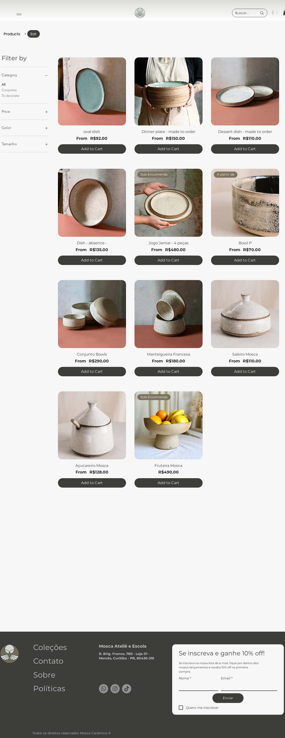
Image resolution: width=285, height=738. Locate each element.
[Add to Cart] (92, 149)
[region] (140, 12)
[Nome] (197, 686)
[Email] (247, 686)
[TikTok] (126, 688)
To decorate (10, 95)
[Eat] (33, 34)
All (3, 84)
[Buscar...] (242, 13)
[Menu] (19, 14)
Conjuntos (9, 89)
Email (226, 678)
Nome (185, 678)
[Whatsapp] (103, 688)
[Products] (12, 34)
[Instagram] (115, 688)
